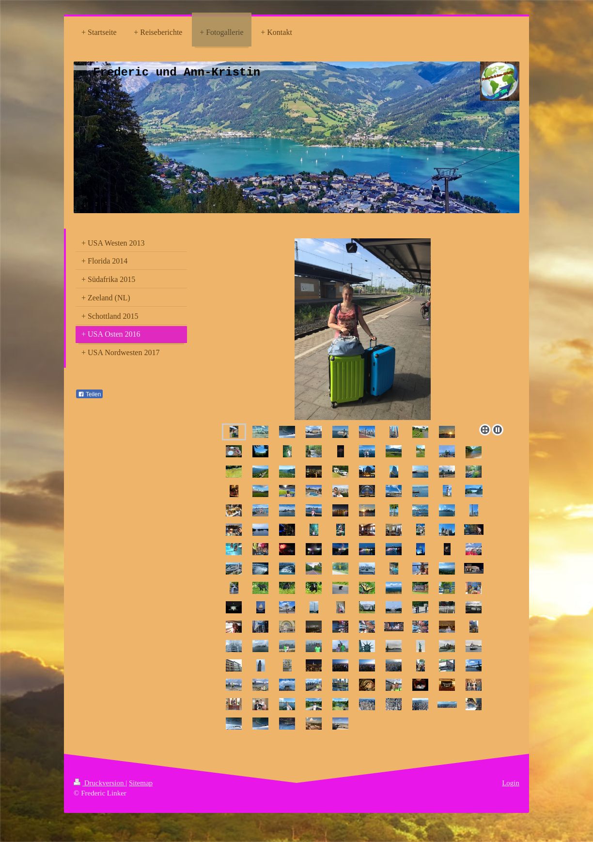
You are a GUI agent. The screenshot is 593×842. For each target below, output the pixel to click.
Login (510, 783)
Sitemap (141, 783)
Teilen (89, 394)
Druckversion (99, 783)
